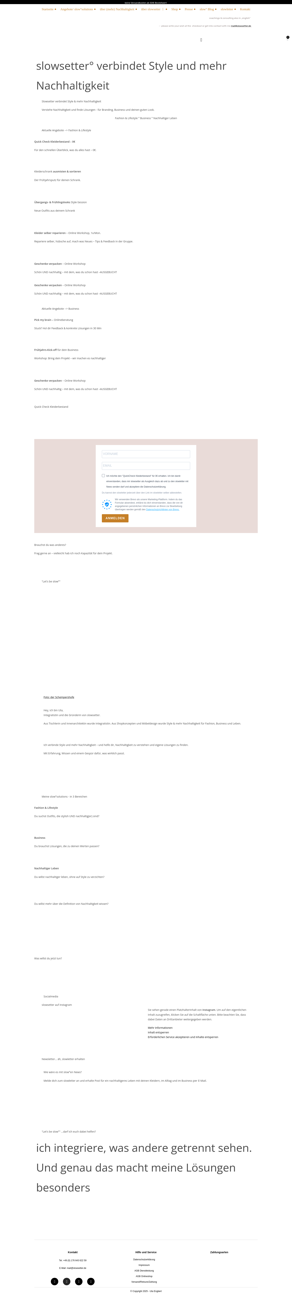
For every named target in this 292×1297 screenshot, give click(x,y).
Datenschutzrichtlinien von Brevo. (162, 509)
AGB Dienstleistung (144, 1270)
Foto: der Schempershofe (59, 697)
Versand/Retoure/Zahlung (144, 1282)
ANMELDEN (115, 518)
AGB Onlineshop (144, 1276)
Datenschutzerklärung (144, 1259)
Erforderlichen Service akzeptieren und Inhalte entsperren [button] (183, 1037)
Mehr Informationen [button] (160, 1027)
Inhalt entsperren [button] (158, 1032)
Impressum (144, 1265)
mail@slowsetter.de (241, 26)
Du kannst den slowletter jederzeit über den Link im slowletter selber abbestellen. (142, 492)
